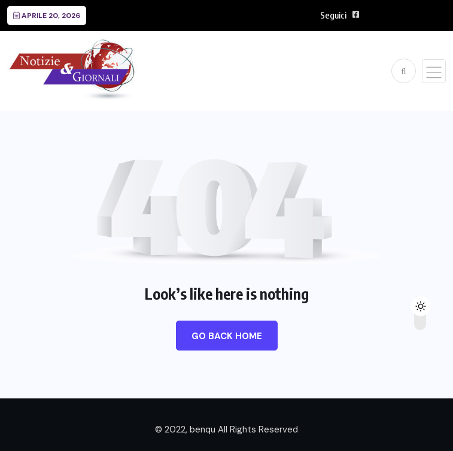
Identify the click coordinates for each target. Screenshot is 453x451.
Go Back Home (226, 336)
